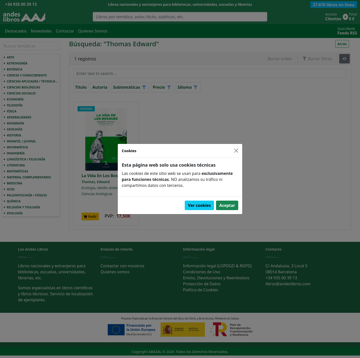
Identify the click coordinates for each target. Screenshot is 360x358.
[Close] (236, 151)
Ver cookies (199, 205)
